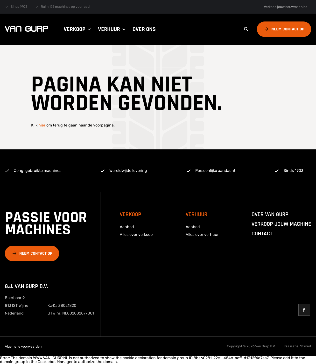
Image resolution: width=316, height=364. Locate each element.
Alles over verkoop (136, 234)
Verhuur (112, 29)
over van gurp (270, 214)
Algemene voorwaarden (23, 346)
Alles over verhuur (202, 234)
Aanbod (127, 226)
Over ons (144, 29)
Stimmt (305, 346)
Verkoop (78, 29)
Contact (262, 233)
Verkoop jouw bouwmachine (285, 7)
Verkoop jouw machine (281, 224)
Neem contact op (287, 29)
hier (41, 125)
